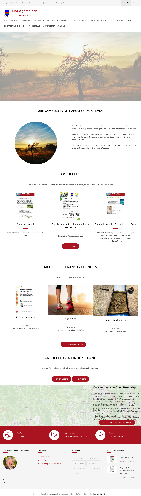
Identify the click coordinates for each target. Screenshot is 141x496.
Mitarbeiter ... (79, 455)
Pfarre (69, 17)
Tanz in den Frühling (115, 317)
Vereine (44, 17)
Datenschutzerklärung (100, 491)
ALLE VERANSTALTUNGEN (73, 341)
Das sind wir (95, 466)
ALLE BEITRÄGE (70, 243)
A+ (123, 3)
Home (43, 11)
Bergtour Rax (70, 316)
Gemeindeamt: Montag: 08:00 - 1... (57, 3)
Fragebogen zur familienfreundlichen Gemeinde (127, 467)
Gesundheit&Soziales (116, 11)
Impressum (45, 454)
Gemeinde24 (51, 491)
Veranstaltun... (80, 466)
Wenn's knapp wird (25, 314)
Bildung (131, 11)
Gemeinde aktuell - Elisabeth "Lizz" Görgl (115, 221)
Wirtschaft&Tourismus (93, 11)
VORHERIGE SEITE (61, 376)
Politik (51, 11)
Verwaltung (62, 11)
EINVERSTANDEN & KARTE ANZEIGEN (117, 419)
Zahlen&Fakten (57, 17)
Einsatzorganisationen (84, 17)
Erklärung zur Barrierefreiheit (52, 461)
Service (77, 471)
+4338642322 (12, 3)
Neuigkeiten (75, 11)
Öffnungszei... (94, 455)
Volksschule (79, 460)
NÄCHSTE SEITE (80, 376)
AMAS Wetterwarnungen (52, 23)
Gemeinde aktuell (25, 221)
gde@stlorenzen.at (31, 3)
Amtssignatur (46, 457)
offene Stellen (104, 17)
